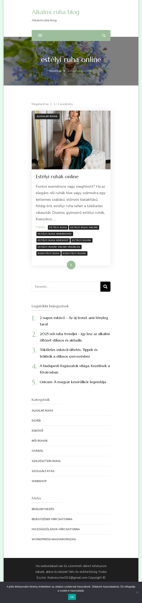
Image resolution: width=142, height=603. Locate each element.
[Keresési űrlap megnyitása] (103, 35)
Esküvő (37, 431)
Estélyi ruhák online (57, 177)
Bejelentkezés (43, 509)
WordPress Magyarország (54, 539)
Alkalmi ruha (47, 116)
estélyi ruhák (81, 240)
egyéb (36, 421)
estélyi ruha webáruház (55, 234)
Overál (37, 451)
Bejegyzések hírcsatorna (52, 519)
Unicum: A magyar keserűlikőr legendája (73, 382)
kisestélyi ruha (48, 253)
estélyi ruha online (84, 227)
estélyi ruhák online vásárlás (59, 247)
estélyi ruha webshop (53, 240)
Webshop (39, 481)
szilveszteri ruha (46, 461)
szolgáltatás (43, 471)
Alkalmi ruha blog (55, 12)
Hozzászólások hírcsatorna (56, 529)
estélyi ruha (58, 227)
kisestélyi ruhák (74, 253)
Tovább (66, 265)
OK (72, 597)
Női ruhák (40, 441)
